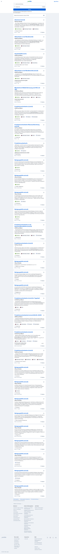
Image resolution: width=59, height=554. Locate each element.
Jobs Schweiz (15, 516)
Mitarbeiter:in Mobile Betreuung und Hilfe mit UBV (27, 88)
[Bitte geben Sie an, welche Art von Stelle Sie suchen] (29, 4)
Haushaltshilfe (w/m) (20, 53)
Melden (42, 32)
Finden (29, 9)
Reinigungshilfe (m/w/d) (21, 160)
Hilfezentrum (16, 540)
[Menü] (1, 1)
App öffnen (56, 1)
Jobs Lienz (15, 510)
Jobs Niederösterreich (16, 520)
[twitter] (53, 538)
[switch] (44, 15)
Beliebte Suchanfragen (18, 503)
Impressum (36, 546)
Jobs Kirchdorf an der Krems (17, 513)
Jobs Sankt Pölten (16, 519)
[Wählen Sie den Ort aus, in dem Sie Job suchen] (29, 7)
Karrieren (15, 548)
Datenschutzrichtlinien (38, 544)
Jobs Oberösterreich (16, 517)
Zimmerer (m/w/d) (20, 20)
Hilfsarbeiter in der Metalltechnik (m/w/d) (26, 70)
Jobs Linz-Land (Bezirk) (17, 509)
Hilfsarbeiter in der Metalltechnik (24, 37)
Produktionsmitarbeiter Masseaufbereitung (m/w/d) (27, 125)
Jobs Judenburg (15, 514)
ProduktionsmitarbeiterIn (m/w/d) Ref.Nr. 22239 (28, 315)
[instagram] (50, 538)
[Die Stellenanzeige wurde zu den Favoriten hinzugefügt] (44, 20)
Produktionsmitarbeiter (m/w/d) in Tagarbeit (27, 298)
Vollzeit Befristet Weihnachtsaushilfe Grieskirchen (27, 528)
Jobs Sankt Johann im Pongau (18, 507)
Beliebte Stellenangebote (39, 507)
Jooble (7, 551)
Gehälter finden (37, 548)
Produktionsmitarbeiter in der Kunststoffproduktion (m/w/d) (23, 225)
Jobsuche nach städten (39, 509)
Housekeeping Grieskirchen (28, 515)
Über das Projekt (16, 538)
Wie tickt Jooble (16, 544)
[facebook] (47, 538)
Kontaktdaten (16, 541)
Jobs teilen (26, 538)
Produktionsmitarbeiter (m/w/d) (24, 106)
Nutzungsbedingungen (38, 542)
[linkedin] (56, 538)
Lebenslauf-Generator (38, 549)
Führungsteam (16, 543)
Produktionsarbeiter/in (21, 143)
